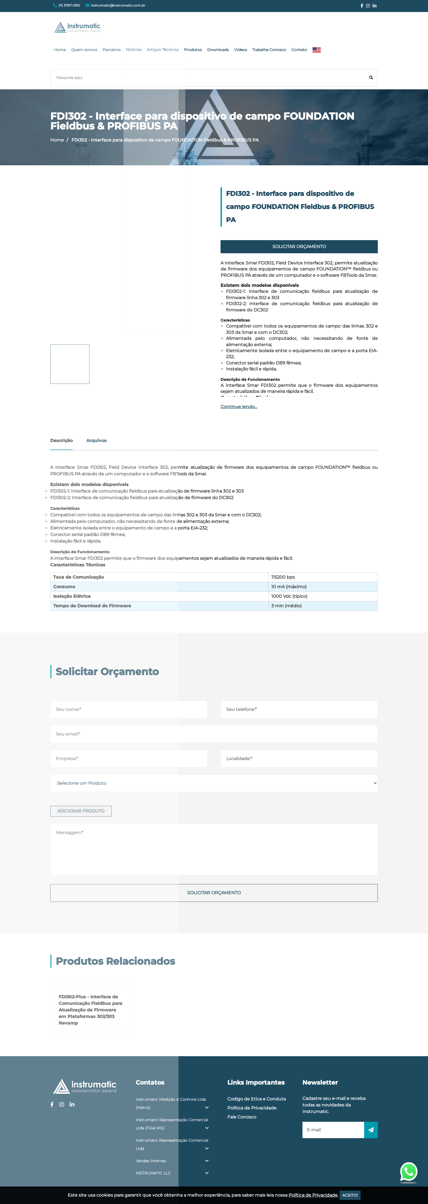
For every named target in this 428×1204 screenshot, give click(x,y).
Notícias (200, 28)
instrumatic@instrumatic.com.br (118, 5)
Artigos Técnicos (227, 28)
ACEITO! (350, 1195)
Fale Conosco (241, 1088)
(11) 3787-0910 (69, 5)
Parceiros (179, 28)
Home (131, 28)
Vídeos (300, 28)
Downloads (279, 28)
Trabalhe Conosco (327, 28)
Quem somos (154, 28)
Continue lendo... (239, 378)
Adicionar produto (81, 897)
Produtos (256, 28)
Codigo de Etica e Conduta (256, 1070)
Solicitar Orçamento (299, 218)
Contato (356, 28)
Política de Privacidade (252, 1079)
